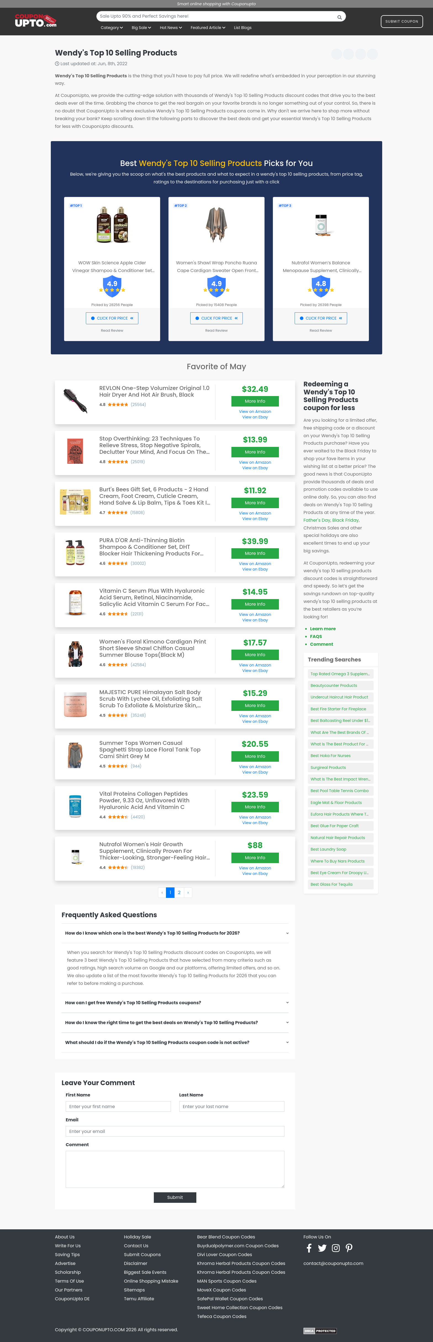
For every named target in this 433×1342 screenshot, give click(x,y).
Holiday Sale (137, 1237)
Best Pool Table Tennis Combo (340, 790)
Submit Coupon (402, 22)
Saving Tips (67, 1254)
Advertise (65, 1263)
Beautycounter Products (334, 685)
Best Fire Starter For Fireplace (338, 709)
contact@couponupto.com (333, 1263)
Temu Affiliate (139, 1299)
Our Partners (68, 1290)
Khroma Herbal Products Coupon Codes (241, 1263)
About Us (65, 1237)
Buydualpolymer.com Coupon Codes (238, 1246)
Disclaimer (135, 1263)
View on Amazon (255, 411)
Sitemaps (134, 1290)
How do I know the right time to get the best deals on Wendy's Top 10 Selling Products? (161, 1022)
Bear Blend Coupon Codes (226, 1237)
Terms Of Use (69, 1281)
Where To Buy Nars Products (338, 861)
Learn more (323, 629)
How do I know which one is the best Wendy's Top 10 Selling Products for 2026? (152, 933)
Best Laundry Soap (328, 849)
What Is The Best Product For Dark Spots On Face (357, 744)
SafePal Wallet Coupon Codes (230, 1299)
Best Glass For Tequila (332, 884)
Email (72, 1120)
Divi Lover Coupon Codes (224, 1254)
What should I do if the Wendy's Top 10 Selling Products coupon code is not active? (157, 1042)
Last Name (191, 1095)
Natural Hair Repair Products (338, 837)
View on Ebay (255, 417)
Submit (175, 1197)
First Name (78, 1095)
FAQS (316, 636)
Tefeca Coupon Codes (222, 1316)
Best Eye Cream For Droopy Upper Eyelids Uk (353, 873)
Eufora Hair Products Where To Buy (344, 814)
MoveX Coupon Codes (221, 1290)
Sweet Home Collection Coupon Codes (239, 1307)
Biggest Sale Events (145, 1272)
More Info (255, 401)
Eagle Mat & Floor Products (336, 802)
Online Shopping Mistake (151, 1281)
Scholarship (68, 1272)
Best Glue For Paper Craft (335, 826)
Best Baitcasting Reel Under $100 (342, 720)
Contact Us (136, 1246)
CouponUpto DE (72, 1299)
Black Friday (345, 520)
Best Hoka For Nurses (331, 755)
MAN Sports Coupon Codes (227, 1281)
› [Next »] (188, 892)
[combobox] (221, 16)
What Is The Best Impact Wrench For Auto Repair (357, 779)
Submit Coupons (142, 1254)
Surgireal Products (328, 767)
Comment (77, 1144)
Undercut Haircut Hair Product (339, 697)
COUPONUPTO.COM (104, 1330)
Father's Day (316, 520)
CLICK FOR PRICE (112, 318)
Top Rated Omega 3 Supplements (343, 674)
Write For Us (68, 1246)
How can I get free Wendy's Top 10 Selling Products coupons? (133, 1003)
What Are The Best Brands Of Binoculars (349, 732)
